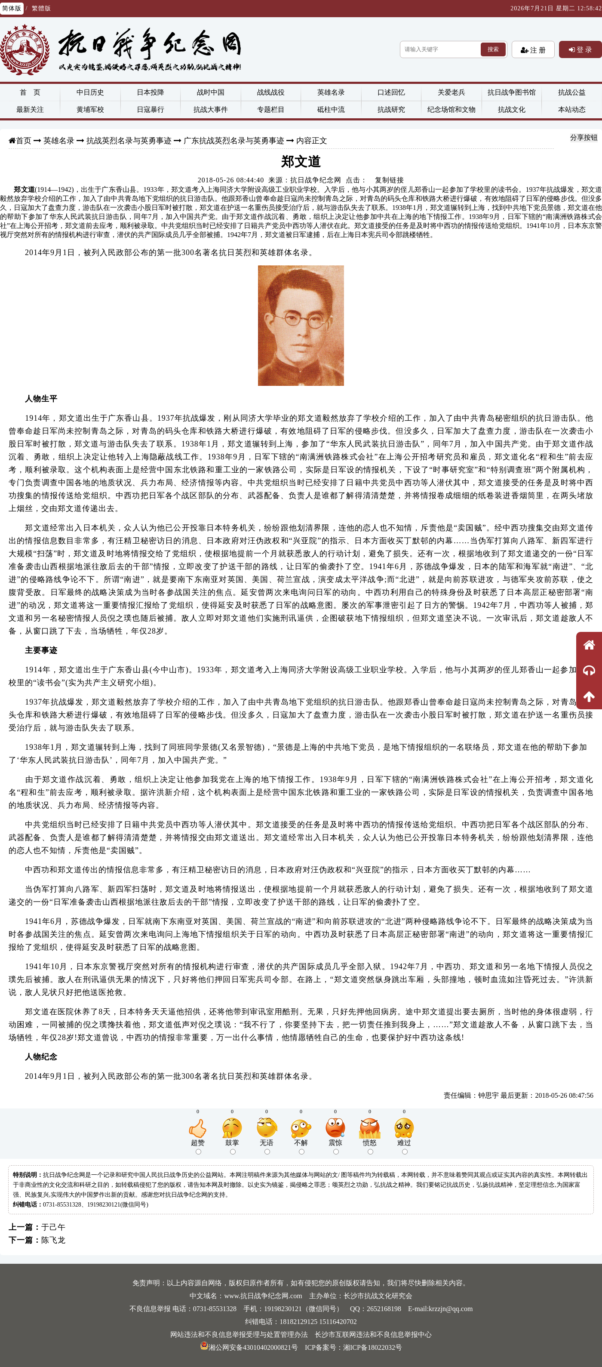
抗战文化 (511, 109)
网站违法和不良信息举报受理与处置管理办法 (239, 1334)
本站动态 (572, 109)
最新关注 (30, 109)
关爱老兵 (451, 92)
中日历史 (90, 92)
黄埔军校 (90, 109)
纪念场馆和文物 (451, 109)
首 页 (30, 92)
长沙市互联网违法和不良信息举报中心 (373, 1334)
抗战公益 (572, 92)
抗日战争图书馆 (512, 92)
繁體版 (41, 8)
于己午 (53, 1227)
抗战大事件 (211, 109)
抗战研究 (391, 109)
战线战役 (271, 92)
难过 (404, 1147)
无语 (266, 1147)
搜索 (493, 49)
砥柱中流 (331, 109)
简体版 (12, 8)
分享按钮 (584, 137)
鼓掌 (232, 1147)
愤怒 (370, 1147)
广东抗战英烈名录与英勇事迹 (234, 140)
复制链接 (389, 180)
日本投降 (150, 92)
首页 (23, 141)
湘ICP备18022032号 (372, 1347)
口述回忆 (391, 92)
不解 (301, 1147)
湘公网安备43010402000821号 (249, 1347)
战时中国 (210, 92)
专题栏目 (271, 109)
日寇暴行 (150, 109)
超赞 (198, 1147)
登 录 (583, 49)
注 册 (537, 49)
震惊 (335, 1147)
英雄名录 (331, 92)
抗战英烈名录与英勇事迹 (129, 140)
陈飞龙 (53, 1240)
